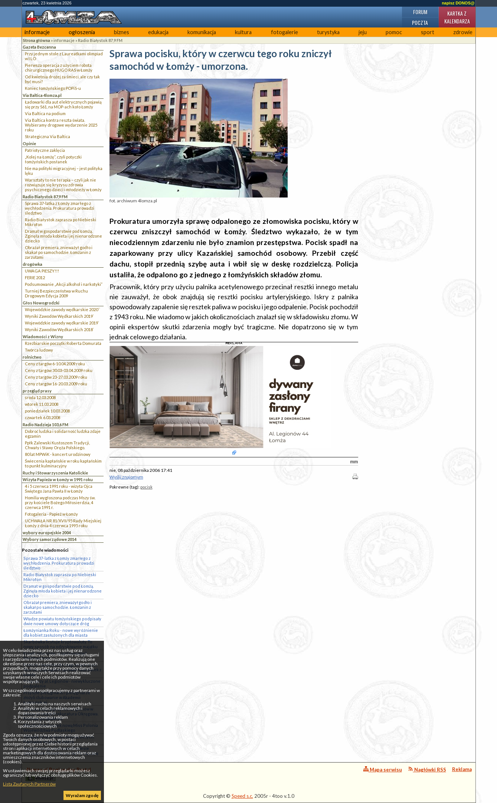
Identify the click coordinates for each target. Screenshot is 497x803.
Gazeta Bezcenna (39, 47)
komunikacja (201, 32)
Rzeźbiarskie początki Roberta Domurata (63, 343)
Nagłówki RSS (427, 769)
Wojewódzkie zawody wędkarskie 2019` (62, 322)
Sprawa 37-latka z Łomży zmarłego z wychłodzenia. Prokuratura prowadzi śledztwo (59, 208)
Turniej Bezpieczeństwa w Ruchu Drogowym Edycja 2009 (56, 293)
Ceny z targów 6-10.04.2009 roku (55, 363)
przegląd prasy (37, 390)
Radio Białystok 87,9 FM (100, 40)
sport (427, 32)
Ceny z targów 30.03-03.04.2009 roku (58, 370)
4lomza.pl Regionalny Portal (58, 774)
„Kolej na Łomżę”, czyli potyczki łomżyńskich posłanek (53, 159)
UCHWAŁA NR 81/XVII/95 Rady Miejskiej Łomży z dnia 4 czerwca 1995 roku (63, 523)
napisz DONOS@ (458, 3)
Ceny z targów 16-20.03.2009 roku (56, 383)
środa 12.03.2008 (40, 397)
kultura (243, 32)
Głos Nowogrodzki (41, 302)
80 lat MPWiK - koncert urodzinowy (58, 454)
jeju (363, 32)
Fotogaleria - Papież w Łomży (51, 514)
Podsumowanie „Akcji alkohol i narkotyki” (63, 284)
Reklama (462, 769)
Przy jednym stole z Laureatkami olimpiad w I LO (64, 56)
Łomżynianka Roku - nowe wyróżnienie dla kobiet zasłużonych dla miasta (60, 632)
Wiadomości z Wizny (43, 336)
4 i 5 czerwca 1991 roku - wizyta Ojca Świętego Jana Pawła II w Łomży (58, 488)
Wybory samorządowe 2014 (49, 539)
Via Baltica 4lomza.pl (42, 95)
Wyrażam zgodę (82, 795)
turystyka (328, 32)
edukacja (158, 32)
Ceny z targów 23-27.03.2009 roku (56, 377)
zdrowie (463, 32)
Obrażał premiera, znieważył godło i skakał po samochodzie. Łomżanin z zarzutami (58, 252)
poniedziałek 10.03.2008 (47, 410)
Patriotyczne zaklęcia (45, 150)
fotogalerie (284, 32)
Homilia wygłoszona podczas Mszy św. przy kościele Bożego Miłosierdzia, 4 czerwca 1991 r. (60, 502)
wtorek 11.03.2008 (41, 404)
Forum (420, 12)
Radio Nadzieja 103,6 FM (45, 424)
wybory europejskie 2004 (47, 532)
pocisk (146, 486)
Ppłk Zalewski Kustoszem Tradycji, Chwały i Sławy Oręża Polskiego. (57, 445)
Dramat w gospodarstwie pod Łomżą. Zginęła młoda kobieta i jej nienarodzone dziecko (63, 236)
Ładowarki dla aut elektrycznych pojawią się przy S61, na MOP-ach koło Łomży (63, 104)
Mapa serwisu (382, 769)
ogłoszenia (82, 32)
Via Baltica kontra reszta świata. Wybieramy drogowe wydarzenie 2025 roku (61, 125)
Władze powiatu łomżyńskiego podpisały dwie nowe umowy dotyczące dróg (62, 621)
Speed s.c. (242, 796)
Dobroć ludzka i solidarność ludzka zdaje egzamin (63, 433)
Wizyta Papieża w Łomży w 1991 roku (58, 479)
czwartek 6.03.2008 (42, 417)
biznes (121, 32)
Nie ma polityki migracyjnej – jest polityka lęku (63, 171)
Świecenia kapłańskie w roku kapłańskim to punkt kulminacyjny (63, 463)
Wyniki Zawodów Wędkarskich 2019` (59, 316)
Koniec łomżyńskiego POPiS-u (53, 88)
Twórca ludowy (39, 349)
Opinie (29, 143)
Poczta (420, 22)
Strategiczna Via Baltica (47, 136)
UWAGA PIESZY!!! (42, 270)
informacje (37, 32)
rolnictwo (32, 357)
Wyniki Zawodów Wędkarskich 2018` (59, 329)
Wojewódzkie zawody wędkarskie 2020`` (62, 309)
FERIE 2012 (35, 277)
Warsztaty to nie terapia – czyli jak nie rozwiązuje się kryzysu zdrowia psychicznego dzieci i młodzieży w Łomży (63, 184)
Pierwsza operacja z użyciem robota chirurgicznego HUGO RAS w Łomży (58, 67)
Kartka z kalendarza (457, 17)
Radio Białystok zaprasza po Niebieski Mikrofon (60, 222)
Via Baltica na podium (45, 113)
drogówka (32, 264)
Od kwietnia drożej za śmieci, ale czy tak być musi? (62, 79)
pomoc (394, 32)
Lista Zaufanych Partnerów (29, 784)
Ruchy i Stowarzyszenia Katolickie (55, 472)
